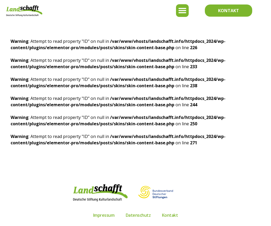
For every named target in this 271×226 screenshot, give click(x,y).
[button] (182, 10)
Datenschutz (138, 215)
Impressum (104, 215)
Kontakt (170, 215)
